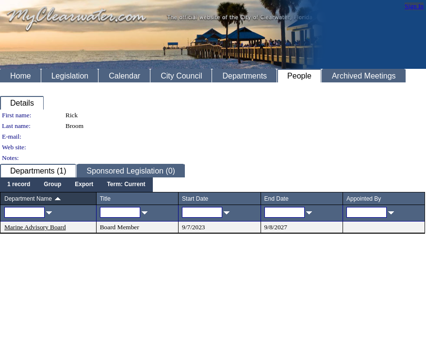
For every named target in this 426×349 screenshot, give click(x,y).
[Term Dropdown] (126, 184)
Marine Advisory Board (35, 227)
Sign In (414, 6)
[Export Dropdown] (84, 184)
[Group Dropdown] (52, 184)
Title (105, 198)
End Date (276, 198)
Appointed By (363, 198)
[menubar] (76, 184)
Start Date (195, 198)
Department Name (28, 198)
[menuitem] (18, 184)
